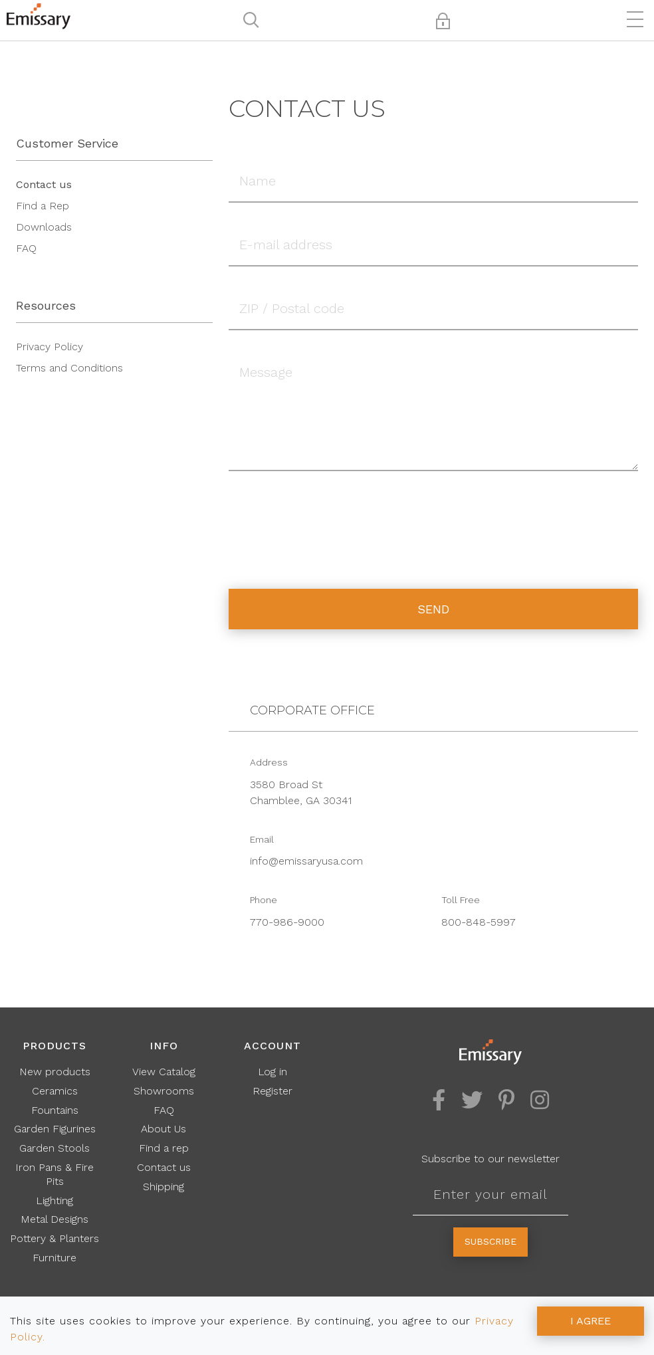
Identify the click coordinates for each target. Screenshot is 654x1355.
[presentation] (330, 520)
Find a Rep (42, 205)
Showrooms (164, 1091)
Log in (272, 1071)
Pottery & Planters (54, 1238)
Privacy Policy (49, 346)
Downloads (44, 227)
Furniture (54, 1257)
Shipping (163, 1186)
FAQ (26, 248)
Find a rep (164, 1148)
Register (272, 1091)
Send (433, 609)
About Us (163, 1128)
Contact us (44, 184)
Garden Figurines (55, 1128)
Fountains (54, 1110)
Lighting (54, 1200)
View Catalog (163, 1071)
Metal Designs (54, 1219)
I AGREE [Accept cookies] (590, 1320)
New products (54, 1071)
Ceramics (55, 1091)
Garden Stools (54, 1148)
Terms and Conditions (69, 368)
